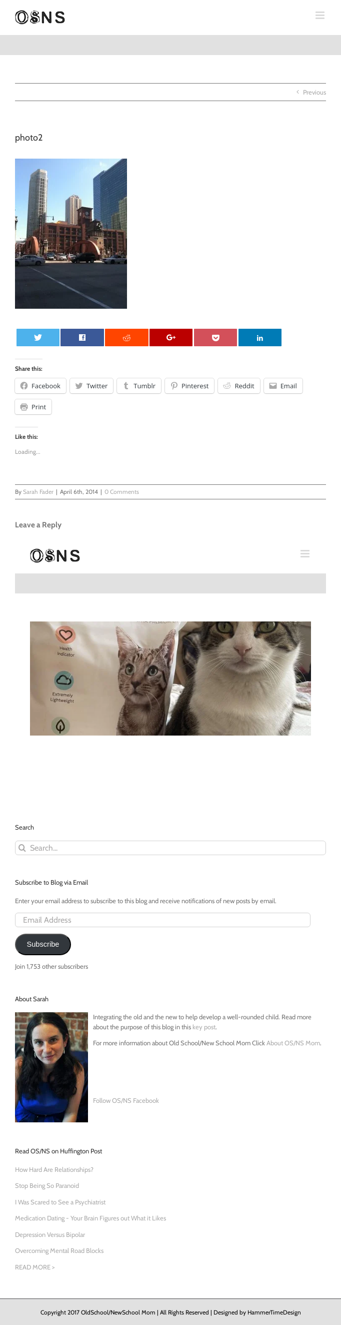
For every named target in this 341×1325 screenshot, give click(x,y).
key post (204, 1027)
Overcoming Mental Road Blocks (59, 1250)
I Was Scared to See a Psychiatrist (60, 1202)
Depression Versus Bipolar (50, 1234)
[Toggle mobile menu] (321, 15)
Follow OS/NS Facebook (126, 1100)
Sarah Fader (38, 491)
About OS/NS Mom (293, 1043)
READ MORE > (34, 1267)
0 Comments (121, 491)
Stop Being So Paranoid (47, 1185)
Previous (314, 92)
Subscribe (42, 944)
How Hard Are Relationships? (54, 1169)
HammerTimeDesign (274, 1312)
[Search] (22, 848)
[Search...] (170, 848)
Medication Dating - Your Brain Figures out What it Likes (90, 1218)
